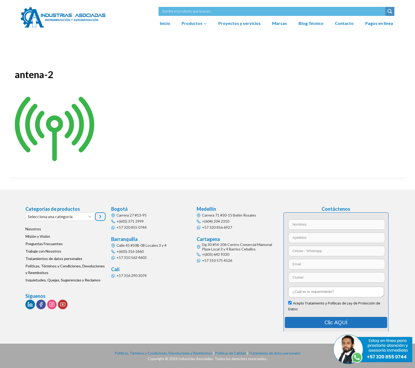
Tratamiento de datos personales (278, 353)
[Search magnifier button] (389, 11)
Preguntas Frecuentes (44, 243)
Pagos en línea (379, 23)
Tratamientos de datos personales (53, 258)
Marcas (279, 23)
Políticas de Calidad (232, 353)
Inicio (165, 23)
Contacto (344, 23)
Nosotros (33, 229)
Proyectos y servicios (239, 23)
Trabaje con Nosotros (43, 251)
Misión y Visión (37, 236)
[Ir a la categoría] (100, 216)
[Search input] (273, 11)
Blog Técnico (311, 23)
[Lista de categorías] (60, 216)
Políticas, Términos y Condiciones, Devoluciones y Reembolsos (65, 269)
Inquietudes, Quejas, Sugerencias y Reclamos (63, 280)
